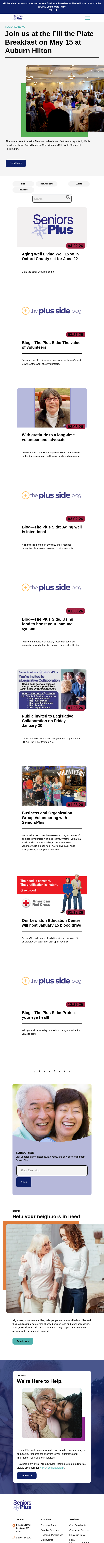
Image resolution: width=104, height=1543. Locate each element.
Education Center (77, 1473)
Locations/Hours (21, 1520)
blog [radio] (23, 184)
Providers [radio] (23, 190)
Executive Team (48, 1464)
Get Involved (47, 1478)
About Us (46, 1458)
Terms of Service (70, 1537)
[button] (44, 1009)
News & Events (20, 1496)
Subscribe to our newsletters (58, 1497)
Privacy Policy (32, 1537)
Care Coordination (78, 1464)
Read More (16, 163)
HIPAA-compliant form (52, 1406)
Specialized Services (79, 1491)
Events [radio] (79, 184)
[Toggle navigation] (87, 18)
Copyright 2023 (51, 1537)
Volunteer (17, 1508)
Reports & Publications (52, 1473)
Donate (16, 1514)
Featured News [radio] (46, 184)
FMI (52, 10)
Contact (20, 1458)
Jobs (15, 1502)
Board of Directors (50, 1468)
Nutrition (73, 1486)
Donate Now (23, 1279)
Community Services (79, 1468)
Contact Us (26, 1414)
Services (74, 1458)
